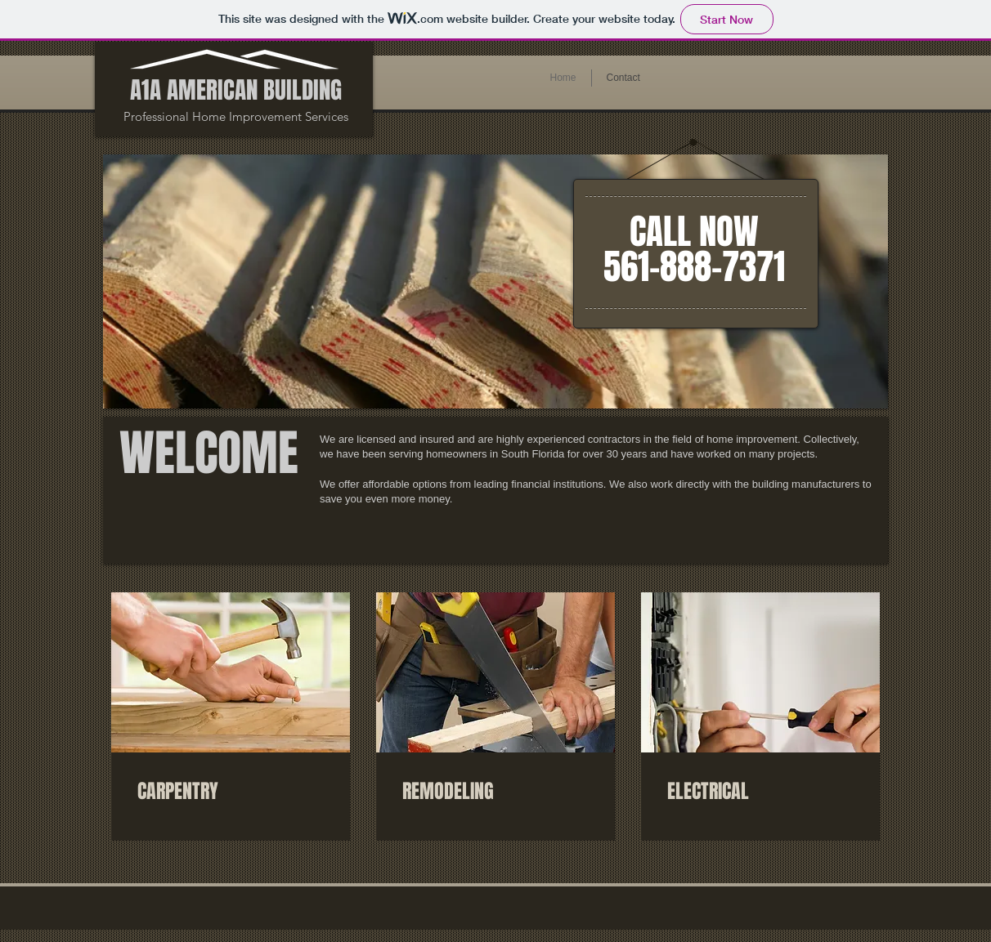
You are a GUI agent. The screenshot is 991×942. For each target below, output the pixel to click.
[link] (230, 792)
